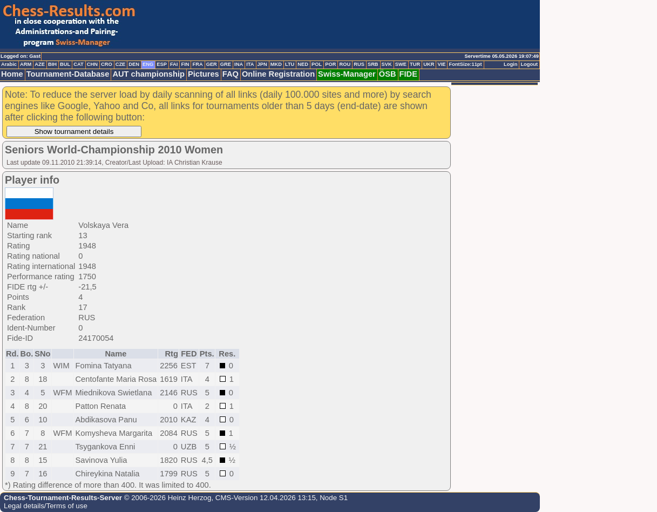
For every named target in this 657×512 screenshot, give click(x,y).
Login (510, 64)
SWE (401, 64)
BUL (65, 64)
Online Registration (278, 74)
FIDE (408, 74)
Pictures (203, 74)
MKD (276, 64)
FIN (185, 64)
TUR (415, 64)
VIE (441, 64)
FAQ (230, 74)
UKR (428, 64)
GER (211, 64)
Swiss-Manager (347, 74)
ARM (25, 64)
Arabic (9, 64)
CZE (121, 64)
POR (330, 64)
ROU (344, 64)
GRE (225, 64)
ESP (162, 64)
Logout (529, 64)
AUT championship (148, 74)
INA (238, 64)
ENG (148, 64)
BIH (52, 64)
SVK (387, 64)
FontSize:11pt (465, 64)
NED (302, 64)
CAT (78, 64)
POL (316, 64)
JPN (262, 64)
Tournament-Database (68, 74)
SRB (373, 64)
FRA (197, 64)
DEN (133, 64)
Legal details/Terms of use (45, 506)
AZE (40, 64)
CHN (92, 64)
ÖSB (387, 74)
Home (12, 74)
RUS (359, 64)
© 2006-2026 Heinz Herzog (166, 498)
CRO (106, 64)
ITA (250, 64)
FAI (174, 64)
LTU (289, 64)
